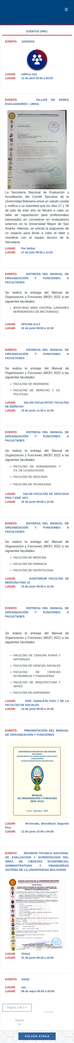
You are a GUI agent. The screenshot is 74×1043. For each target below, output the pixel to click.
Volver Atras (37, 1036)
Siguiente (19, 1022)
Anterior (49, 1011)
